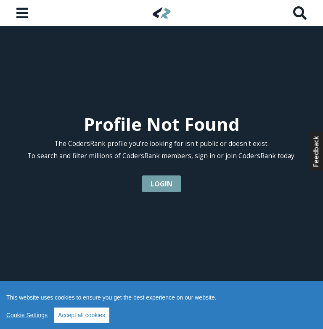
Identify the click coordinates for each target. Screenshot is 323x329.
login (161, 183)
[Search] (300, 13)
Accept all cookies (81, 315)
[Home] (162, 13)
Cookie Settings (27, 315)
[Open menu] (23, 13)
